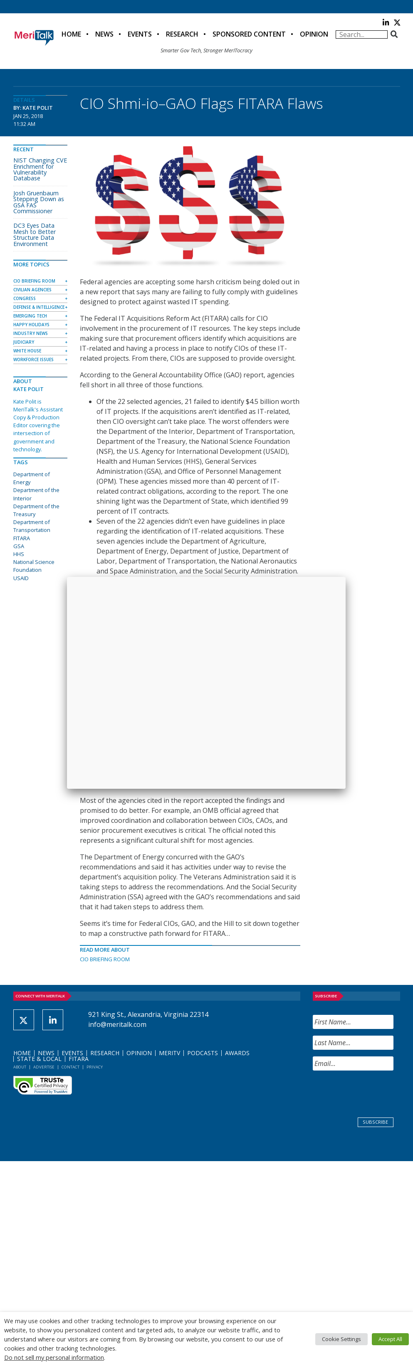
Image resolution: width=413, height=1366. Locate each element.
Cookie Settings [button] (341, 1339)
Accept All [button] (390, 1339)
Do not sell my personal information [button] (54, 1357)
